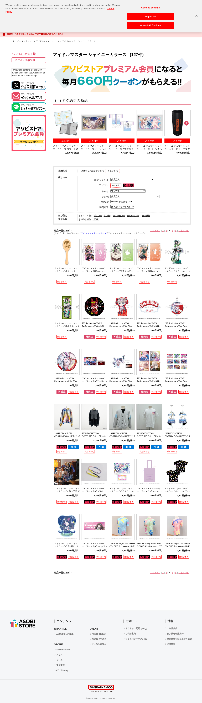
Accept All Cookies (150, 25)
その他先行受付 (99, 644)
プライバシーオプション (136, 639)
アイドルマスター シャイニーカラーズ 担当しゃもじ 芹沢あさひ (67, 271)
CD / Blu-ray (62, 670)
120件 (95, 219)
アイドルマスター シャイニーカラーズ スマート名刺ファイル (65, 149)
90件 (88, 219)
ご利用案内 (130, 633)
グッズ (59, 655)
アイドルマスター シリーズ (47, 41)
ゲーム (59, 660)
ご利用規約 (172, 628)
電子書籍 (60, 665)
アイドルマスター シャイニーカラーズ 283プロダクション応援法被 (121, 149)
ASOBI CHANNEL (65, 634)
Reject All (150, 16)
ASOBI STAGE (99, 639)
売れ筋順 (146, 215)
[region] (101, 16)
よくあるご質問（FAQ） (136, 628)
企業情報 (171, 644)
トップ (15, 41)
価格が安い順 (119, 215)
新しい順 (98, 215)
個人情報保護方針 (175, 633)
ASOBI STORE (63, 649)
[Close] (196, 16)
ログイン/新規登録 (25, 60)
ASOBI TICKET (99, 634)
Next (186, 123)
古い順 (107, 215)
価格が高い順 (133, 215)
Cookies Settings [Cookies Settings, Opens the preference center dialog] (150, 7)
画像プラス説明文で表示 (92, 171)
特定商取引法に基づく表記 (179, 639)
